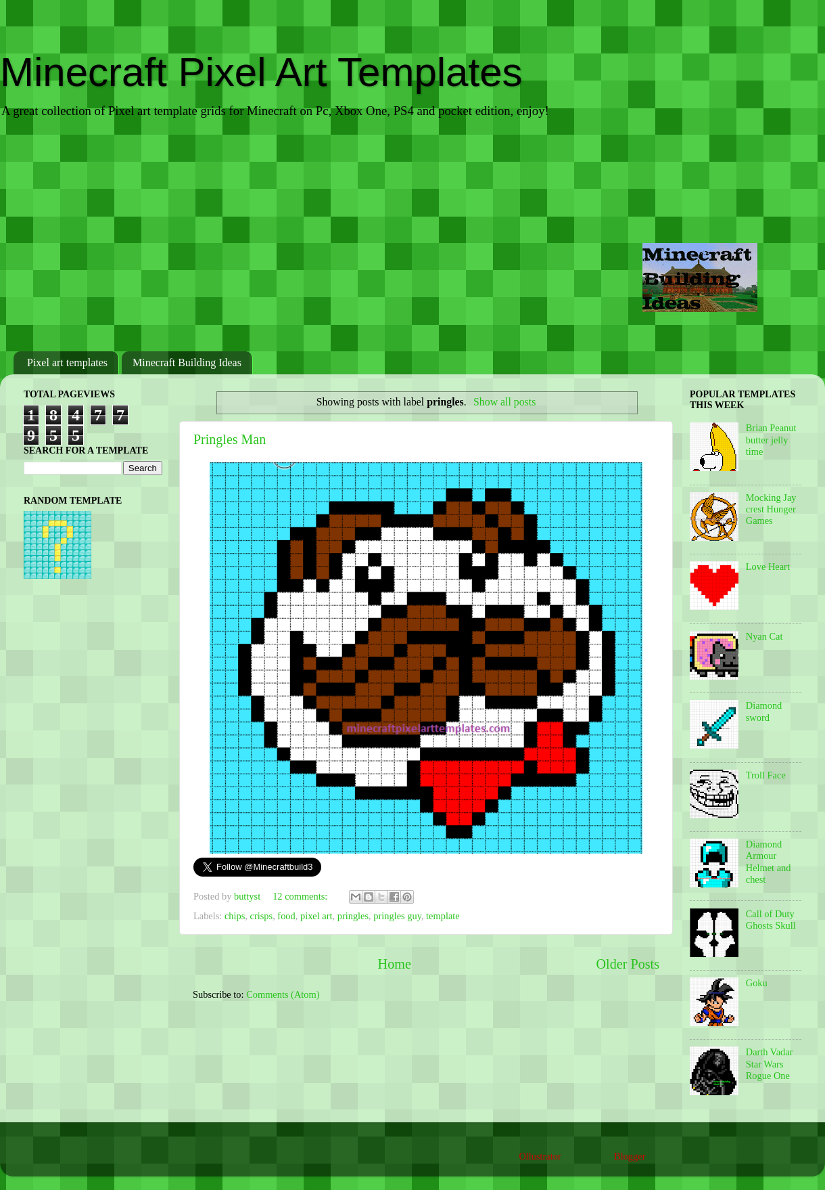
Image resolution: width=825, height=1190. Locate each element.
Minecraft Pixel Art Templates (261, 72)
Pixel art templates (67, 362)
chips (235, 915)
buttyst (248, 896)
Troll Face (766, 775)
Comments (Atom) (282, 994)
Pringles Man (229, 439)
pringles (353, 915)
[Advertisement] (412, 236)
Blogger (629, 1156)
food (286, 915)
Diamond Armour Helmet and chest (768, 862)
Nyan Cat (764, 636)
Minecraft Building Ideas (187, 362)
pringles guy (397, 915)
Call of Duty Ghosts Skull (771, 919)
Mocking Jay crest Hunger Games (771, 509)
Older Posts (627, 963)
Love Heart (768, 566)
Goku (757, 982)
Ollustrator (540, 1156)
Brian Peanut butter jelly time (771, 439)
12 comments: (301, 896)
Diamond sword (764, 711)
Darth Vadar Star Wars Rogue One (769, 1063)
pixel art (316, 915)
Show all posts (504, 401)
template (443, 915)
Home (394, 963)
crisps (261, 915)
